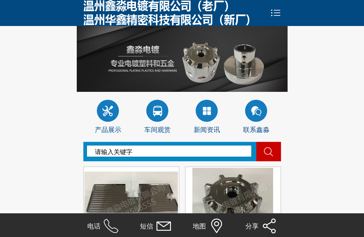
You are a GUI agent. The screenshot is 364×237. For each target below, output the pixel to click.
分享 (252, 226)
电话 (93, 226)
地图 (199, 226)
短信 (146, 226)
